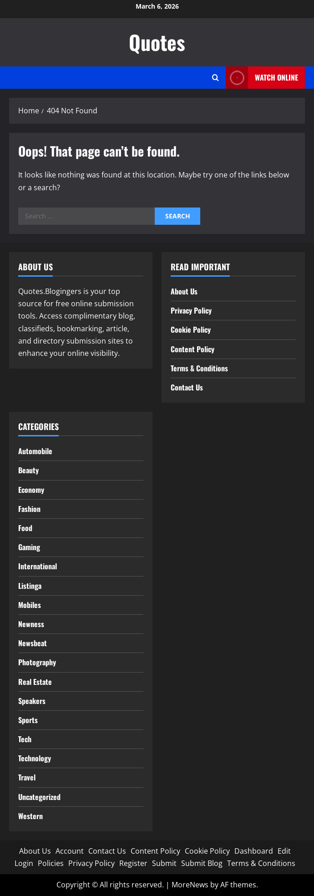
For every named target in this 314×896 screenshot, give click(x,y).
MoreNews (190, 885)
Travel (26, 777)
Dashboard (253, 851)
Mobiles (29, 604)
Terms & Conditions (199, 368)
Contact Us (187, 387)
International (37, 566)
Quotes (157, 42)
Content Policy (192, 349)
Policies (51, 863)
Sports (28, 719)
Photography (37, 662)
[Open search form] (215, 77)
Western (30, 815)
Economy (31, 489)
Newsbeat (32, 643)
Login (24, 863)
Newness (31, 623)
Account (70, 851)
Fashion (29, 508)
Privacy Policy (191, 310)
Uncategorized (39, 796)
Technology (34, 758)
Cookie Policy (191, 329)
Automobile (35, 450)
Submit (164, 863)
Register (133, 863)
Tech (24, 739)
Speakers (32, 700)
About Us (184, 291)
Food (25, 527)
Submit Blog (202, 863)
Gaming (29, 547)
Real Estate (35, 681)
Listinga (29, 585)
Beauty (28, 470)
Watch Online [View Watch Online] (262, 77)
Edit (284, 851)
